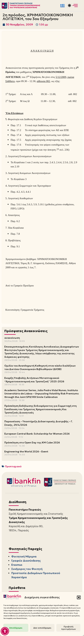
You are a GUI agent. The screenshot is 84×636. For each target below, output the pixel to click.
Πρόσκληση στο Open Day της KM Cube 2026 (32, 442)
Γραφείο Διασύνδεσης (26, 560)
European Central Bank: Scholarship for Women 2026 (37, 433)
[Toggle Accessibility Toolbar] (5, 631)
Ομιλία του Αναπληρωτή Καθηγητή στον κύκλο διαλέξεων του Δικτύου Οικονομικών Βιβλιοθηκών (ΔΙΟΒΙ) (40, 367)
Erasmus (16, 564)
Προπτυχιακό (13, 466)
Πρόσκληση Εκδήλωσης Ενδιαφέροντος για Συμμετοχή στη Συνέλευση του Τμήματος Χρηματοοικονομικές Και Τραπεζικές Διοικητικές (40, 409)
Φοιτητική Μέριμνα (24, 556)
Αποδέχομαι (15, 627)
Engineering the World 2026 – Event (26, 451)
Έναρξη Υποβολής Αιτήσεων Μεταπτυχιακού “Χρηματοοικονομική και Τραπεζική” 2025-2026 (34, 379)
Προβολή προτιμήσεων (68, 627)
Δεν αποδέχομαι (42, 627)
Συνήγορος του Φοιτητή (27, 569)
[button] (79, 597)
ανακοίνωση (12, 337)
